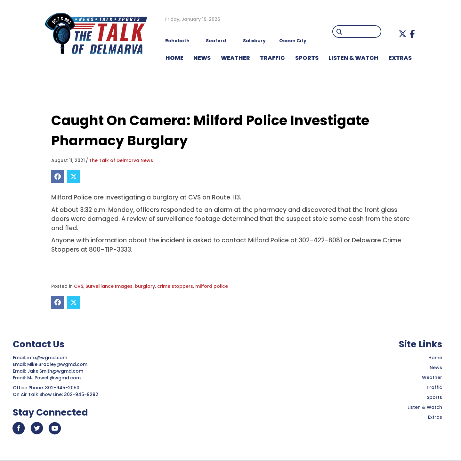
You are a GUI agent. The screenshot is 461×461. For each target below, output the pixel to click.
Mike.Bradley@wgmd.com (57, 364)
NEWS (202, 58)
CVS (78, 286)
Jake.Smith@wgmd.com (56, 371)
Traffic (434, 387)
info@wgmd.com (48, 357)
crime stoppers (175, 286)
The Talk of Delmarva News (121, 160)
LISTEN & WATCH (353, 58)
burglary (145, 286)
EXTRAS (400, 58)
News (436, 367)
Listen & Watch (425, 407)
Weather (432, 377)
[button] (403, 34)
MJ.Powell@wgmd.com (55, 378)
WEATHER (235, 58)
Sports (307, 58)
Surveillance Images (109, 286)
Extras (435, 417)
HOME (174, 58)
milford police (211, 286)
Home (435, 357)
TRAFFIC (272, 58)
